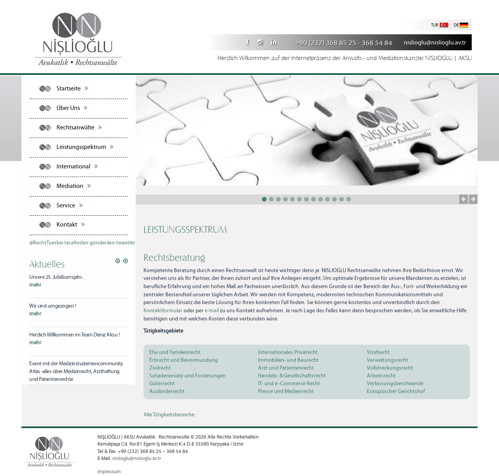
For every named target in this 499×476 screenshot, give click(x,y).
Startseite (72, 88)
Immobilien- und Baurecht (288, 360)
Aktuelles (47, 263)
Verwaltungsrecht (387, 360)
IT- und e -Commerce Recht (289, 383)
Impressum (109, 472)
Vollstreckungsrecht (390, 368)
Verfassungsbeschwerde (395, 383)
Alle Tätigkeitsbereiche (169, 415)
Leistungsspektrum (85, 146)
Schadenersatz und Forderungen (187, 376)
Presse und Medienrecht (286, 391)
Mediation (74, 185)
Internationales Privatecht (288, 352)
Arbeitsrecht (381, 376)
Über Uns (72, 107)
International (77, 166)
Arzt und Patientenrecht (286, 368)
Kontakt (71, 224)
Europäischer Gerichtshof (396, 391)
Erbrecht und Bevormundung (183, 360)
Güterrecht (162, 383)
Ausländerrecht (167, 391)
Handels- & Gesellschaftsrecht (292, 376)
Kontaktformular (162, 311)
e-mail (212, 311)
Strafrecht (378, 352)
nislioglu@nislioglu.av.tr (435, 42)
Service (70, 205)
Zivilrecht (160, 368)
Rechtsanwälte (79, 127)
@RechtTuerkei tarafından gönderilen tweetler (82, 243)
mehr (35, 285)
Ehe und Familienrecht (175, 352)
